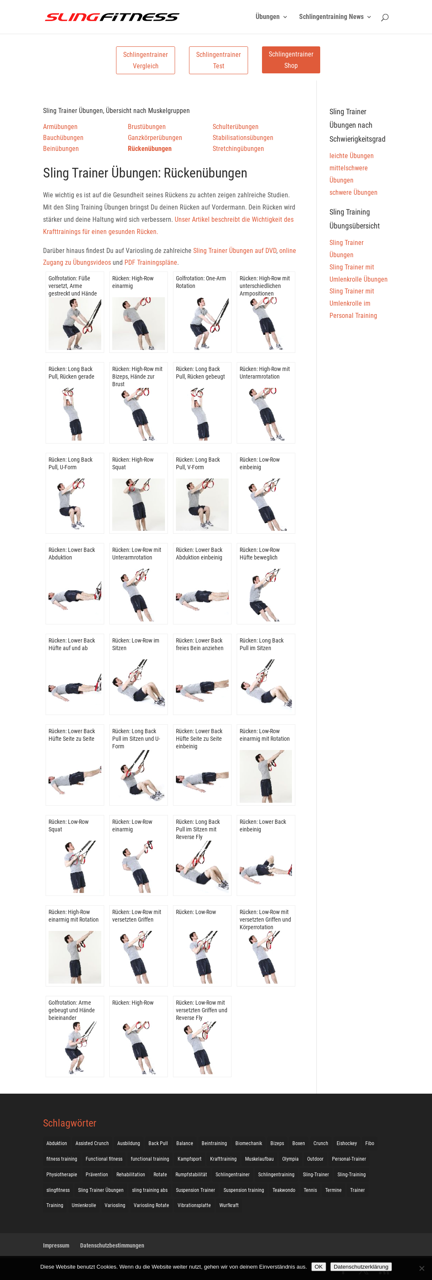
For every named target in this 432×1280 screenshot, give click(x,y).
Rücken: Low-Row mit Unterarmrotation (136, 553)
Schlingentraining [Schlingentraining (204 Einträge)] (276, 1175)
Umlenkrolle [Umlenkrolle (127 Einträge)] (84, 1205)
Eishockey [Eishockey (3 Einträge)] (347, 1143)
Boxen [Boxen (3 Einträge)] (298, 1143)
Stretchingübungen (238, 149)
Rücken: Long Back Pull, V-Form (198, 463)
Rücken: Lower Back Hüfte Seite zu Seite (72, 735)
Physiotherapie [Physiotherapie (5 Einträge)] (61, 1175)
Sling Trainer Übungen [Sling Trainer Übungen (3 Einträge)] (101, 1190)
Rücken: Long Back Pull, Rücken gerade (71, 373)
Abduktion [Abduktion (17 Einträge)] (56, 1143)
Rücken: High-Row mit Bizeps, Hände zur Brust (137, 376)
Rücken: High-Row (133, 1002)
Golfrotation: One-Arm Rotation (201, 282)
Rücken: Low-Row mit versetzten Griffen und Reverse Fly (201, 1010)
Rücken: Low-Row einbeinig (260, 463)
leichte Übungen (351, 156)
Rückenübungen (150, 149)
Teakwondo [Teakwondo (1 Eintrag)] (284, 1190)
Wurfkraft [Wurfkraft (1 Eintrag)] (229, 1205)
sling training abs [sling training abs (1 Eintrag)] (149, 1190)
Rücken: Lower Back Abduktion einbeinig (199, 553)
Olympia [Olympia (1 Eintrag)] (290, 1159)
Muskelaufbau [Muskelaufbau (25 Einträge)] (259, 1159)
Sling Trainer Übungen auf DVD (234, 251)
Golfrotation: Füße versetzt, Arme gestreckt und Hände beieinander (73, 289)
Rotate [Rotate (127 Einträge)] (160, 1175)
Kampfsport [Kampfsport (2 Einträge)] (190, 1159)
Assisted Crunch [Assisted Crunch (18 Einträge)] (92, 1143)
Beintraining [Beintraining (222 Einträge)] (214, 1143)
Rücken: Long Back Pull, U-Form (70, 463)
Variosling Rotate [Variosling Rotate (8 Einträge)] (151, 1205)
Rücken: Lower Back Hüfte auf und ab (72, 644)
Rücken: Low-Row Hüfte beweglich (260, 553)
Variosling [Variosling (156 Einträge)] (115, 1205)
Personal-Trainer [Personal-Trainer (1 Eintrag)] (349, 1159)
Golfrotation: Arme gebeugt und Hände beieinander (72, 1010)
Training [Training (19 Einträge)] (54, 1205)
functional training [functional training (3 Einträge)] (150, 1159)
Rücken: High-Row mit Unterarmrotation (265, 373)
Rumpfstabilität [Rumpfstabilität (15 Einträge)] (191, 1175)
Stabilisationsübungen (243, 138)
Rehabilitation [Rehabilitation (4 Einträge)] (130, 1175)
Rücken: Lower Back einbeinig (263, 825)
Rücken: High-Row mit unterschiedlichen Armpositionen (265, 286)
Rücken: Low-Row (196, 912)
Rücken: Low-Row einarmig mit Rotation (265, 735)
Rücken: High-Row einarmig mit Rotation (74, 916)
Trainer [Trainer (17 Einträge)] (357, 1190)
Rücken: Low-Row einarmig (132, 825)
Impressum (56, 1245)
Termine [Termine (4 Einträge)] (333, 1190)
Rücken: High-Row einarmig (133, 282)
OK (319, 1267)
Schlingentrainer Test (218, 60)
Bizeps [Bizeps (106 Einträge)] (277, 1143)
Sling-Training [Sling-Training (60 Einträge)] (352, 1175)
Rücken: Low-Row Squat (69, 825)
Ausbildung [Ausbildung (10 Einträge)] (128, 1143)
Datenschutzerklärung (361, 1267)
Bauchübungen (63, 138)
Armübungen (60, 127)
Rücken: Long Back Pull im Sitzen (262, 644)
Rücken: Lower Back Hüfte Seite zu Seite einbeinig (199, 739)
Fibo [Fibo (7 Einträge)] (369, 1143)
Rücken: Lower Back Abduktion (72, 553)
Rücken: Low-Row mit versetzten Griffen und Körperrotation (265, 919)
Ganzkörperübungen (155, 138)
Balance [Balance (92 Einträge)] (184, 1143)
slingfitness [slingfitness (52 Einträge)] (58, 1190)
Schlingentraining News (331, 17)
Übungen (268, 17)
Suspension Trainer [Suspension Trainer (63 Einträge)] (195, 1190)
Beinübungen (61, 149)
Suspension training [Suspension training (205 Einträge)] (244, 1190)
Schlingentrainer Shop (291, 60)
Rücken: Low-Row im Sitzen (135, 644)
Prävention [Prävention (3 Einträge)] (97, 1175)
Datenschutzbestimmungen (112, 1245)
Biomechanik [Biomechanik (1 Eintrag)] (248, 1143)
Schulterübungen (236, 127)
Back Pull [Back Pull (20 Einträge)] (158, 1143)
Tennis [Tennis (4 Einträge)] (310, 1190)
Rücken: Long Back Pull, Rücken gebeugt (200, 373)
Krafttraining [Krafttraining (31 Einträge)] (223, 1159)
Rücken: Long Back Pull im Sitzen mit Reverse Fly (198, 829)
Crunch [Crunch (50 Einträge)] (320, 1143)
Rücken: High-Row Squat (133, 463)
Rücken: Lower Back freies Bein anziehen (200, 644)
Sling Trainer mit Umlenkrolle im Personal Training (353, 303)
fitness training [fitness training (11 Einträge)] (61, 1159)
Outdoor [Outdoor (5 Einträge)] (315, 1159)
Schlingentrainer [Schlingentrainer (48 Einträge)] (233, 1175)
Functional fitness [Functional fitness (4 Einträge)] (104, 1159)
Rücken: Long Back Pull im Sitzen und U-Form (136, 739)
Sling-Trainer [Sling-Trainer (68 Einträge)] (316, 1175)
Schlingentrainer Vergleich (145, 60)
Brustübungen (147, 127)
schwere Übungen (353, 192)
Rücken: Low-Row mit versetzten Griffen (136, 916)
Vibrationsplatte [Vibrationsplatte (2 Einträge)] (194, 1205)
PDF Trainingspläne (150, 262)
